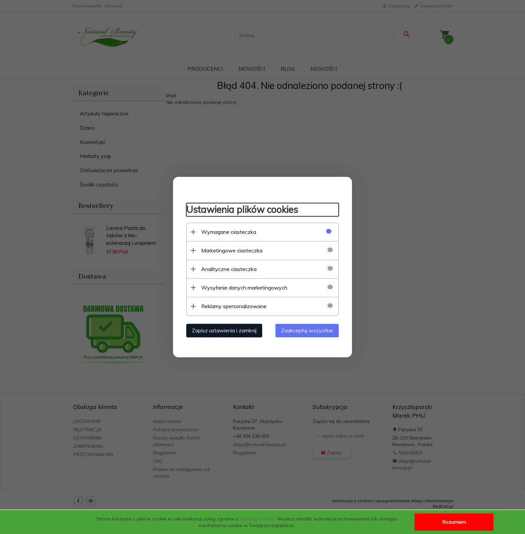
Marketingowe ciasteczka (231, 250)
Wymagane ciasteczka (228, 232)
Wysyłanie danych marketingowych (244, 287)
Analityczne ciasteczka (229, 269)
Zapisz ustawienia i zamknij (224, 330)
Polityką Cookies (258, 519)
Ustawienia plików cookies (242, 209)
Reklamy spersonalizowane (233, 306)
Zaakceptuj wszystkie (307, 330)
